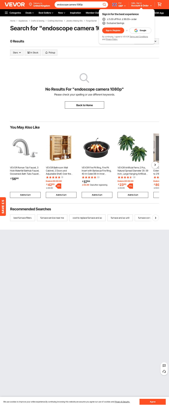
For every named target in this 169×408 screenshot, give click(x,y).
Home (12, 21)
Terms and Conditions (139, 36)
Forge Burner (91, 21)
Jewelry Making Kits (74, 21)
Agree (153, 401)
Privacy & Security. (122, 401)
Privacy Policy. (112, 39)
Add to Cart (25, 195)
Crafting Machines (55, 21)
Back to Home (84, 105)
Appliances (23, 21)
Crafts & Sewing (37, 21)
